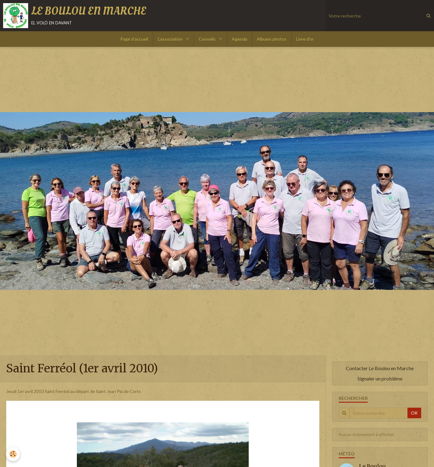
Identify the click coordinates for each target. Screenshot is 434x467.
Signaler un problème (379, 378)
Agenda (239, 39)
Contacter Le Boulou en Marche (380, 368)
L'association (170, 39)
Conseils (208, 39)
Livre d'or (305, 39)
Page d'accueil (134, 39)
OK (414, 412)
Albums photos (272, 39)
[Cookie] (13, 454)
